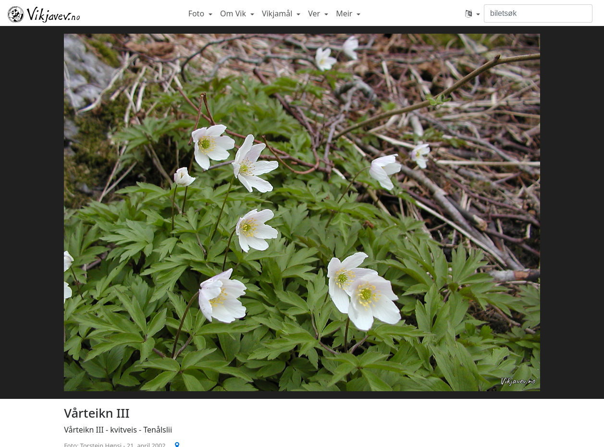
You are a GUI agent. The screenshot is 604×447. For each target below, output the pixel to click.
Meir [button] (345, 13)
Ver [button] (315, 13)
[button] (472, 13)
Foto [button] (197, 13)
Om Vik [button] (234, 13)
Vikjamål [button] (278, 13)
